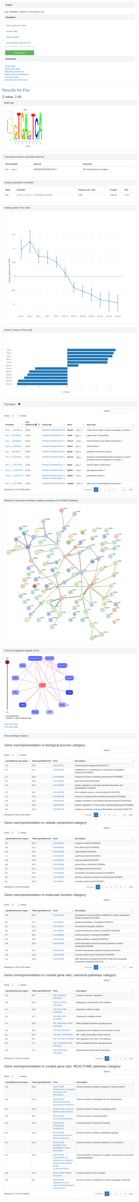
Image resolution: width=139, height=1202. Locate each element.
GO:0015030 (58, 852)
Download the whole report (16, 80)
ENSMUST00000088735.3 (53, 446)
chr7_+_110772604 (13, 483)
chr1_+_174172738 (13, 465)
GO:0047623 (58, 959)
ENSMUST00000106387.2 (53, 476)
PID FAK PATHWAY (61, 1030)
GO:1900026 (58, 785)
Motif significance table (16, 25)
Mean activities (12, 37)
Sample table (12, 31)
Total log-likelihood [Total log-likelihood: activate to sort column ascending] (40, 761)
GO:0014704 (58, 869)
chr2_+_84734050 (13, 435)
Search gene (19, 53)
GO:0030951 (58, 770)
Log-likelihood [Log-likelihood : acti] (31, 423)
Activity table (10, 66)
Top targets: (10, 404)
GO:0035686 (58, 864)
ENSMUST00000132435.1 (53, 441)
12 (124, 967)
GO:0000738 (58, 792)
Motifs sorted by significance (17, 74)
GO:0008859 (58, 935)
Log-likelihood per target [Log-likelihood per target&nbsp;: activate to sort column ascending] (16, 761)
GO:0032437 (58, 860)
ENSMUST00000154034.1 (53, 470)
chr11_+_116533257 (14, 470)
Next (131, 490)
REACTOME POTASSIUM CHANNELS (58, 1126)
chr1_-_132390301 (13, 441)
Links (14, 170)
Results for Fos (16, 90)
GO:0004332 (58, 950)
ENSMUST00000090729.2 (53, 435)
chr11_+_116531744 (14, 476)
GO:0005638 (58, 847)
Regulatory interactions (14, 72)
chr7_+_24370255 (13, 457)
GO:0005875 (58, 873)
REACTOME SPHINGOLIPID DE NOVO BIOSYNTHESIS (63, 1102)
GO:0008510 (58, 931)
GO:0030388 (58, 796)
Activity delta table (12, 69)
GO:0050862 (58, 805)
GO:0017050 (58, 915)
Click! (127, 195)
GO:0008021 (58, 843)
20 (124, 490)
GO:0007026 (58, 801)
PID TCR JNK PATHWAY (64, 1039)
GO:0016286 (58, 943)
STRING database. (69, 500)
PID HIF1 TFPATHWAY (63, 1035)
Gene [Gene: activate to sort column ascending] (69, 425)
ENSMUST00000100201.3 (53, 478)
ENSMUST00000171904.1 (53, 457)
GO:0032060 (58, 781)
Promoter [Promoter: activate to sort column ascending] (9, 425)
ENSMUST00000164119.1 (53, 452)
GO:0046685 (58, 777)
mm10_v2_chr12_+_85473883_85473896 (35, 195)
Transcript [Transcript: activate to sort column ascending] (46, 425)
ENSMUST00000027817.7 (53, 465)
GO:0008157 (58, 922)
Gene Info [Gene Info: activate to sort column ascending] (91, 425)
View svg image (11, 724)
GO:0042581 (58, 856)
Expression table (12, 77)
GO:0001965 (58, 955)
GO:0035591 (58, 939)
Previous (88, 490)
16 (124, 815)
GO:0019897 (58, 877)
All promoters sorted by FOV (18, 43)
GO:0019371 (58, 765)
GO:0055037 (58, 881)
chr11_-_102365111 (14, 430)
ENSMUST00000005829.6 (53, 483)
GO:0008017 (58, 926)
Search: (119, 411)
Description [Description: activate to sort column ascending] (80, 761)
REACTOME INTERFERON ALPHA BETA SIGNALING (62, 1135)
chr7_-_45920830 (13, 452)
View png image (11, 727)
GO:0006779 (58, 809)
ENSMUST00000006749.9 (53, 430)
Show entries (15, 416)
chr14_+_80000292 (13, 446)
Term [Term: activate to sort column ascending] (55, 761)
